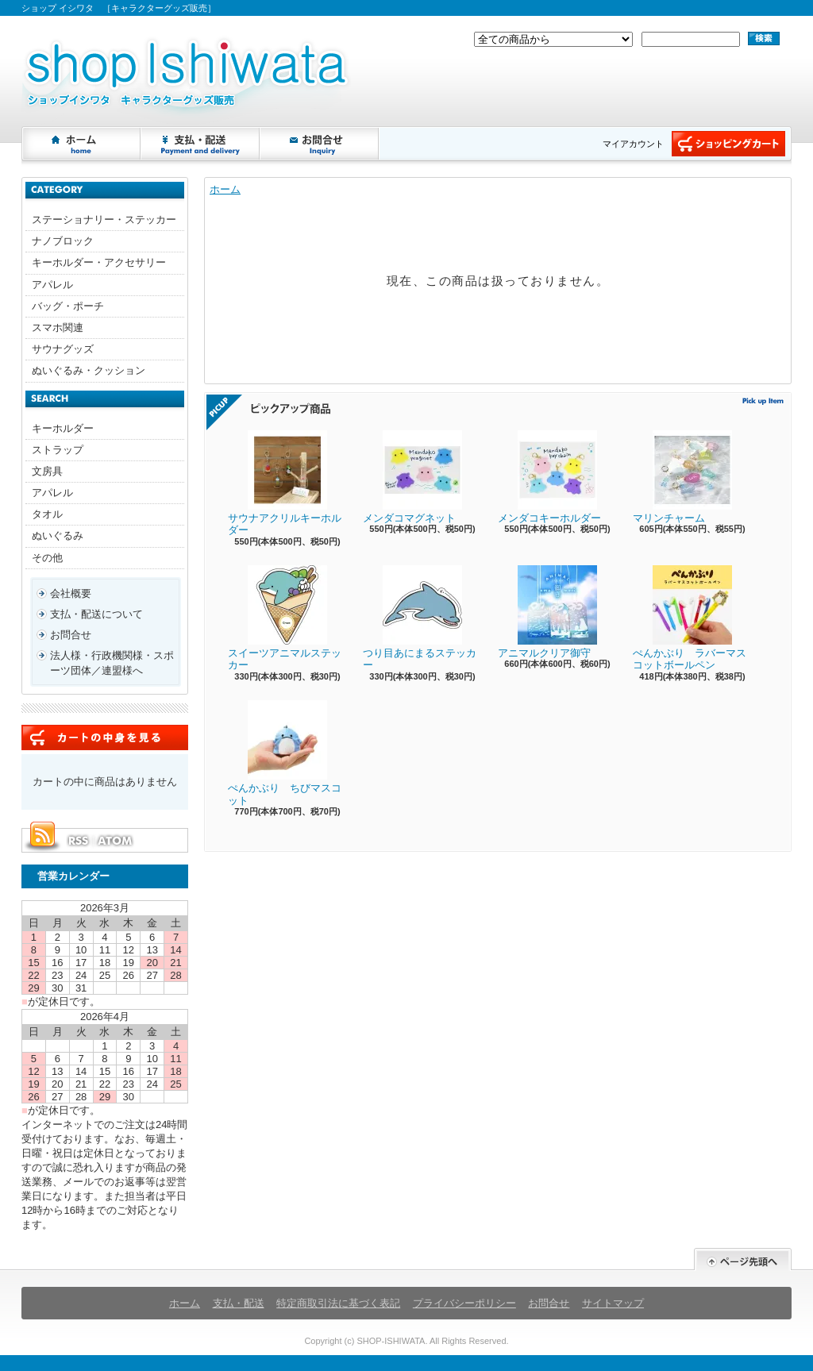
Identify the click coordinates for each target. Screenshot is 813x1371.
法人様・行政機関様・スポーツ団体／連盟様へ (112, 662)
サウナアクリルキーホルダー (284, 483)
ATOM (116, 841)
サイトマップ (613, 1303)
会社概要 (70, 593)
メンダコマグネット (412, 477)
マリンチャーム (682, 477)
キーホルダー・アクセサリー (99, 262)
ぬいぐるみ (57, 535)
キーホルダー (63, 428)
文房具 (47, 471)
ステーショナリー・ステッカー (104, 219)
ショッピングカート (728, 143)
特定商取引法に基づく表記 (338, 1303)
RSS (78, 841)
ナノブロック (63, 241)
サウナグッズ (63, 349)
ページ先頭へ (743, 1259)
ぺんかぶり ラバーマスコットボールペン (689, 618)
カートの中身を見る (104, 737)
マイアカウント (633, 143)
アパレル (52, 285)
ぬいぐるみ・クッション (88, 370)
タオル (47, 514)
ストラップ (57, 450)
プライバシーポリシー (464, 1303)
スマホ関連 (57, 327)
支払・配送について (200, 143)
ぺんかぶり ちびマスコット (284, 753)
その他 (47, 558)
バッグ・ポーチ (68, 306)
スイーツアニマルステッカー (284, 618)
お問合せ (320, 143)
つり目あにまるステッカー (419, 618)
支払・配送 (238, 1303)
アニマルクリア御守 (547, 612)
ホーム (81, 143)
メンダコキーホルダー (549, 477)
